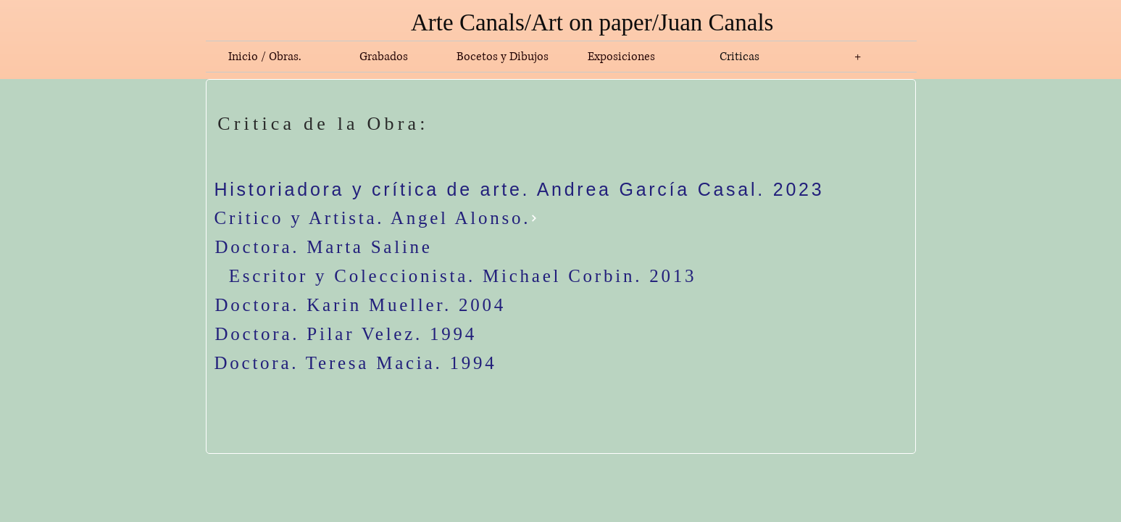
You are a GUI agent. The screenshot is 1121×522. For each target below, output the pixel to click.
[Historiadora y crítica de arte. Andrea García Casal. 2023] (523, 189)
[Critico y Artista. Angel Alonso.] (387, 218)
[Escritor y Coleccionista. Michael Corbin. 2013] (463, 276)
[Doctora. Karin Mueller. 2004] (528, 305)
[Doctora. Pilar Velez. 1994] (355, 334)
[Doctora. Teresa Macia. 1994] (466, 363)
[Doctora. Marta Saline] (388, 247)
